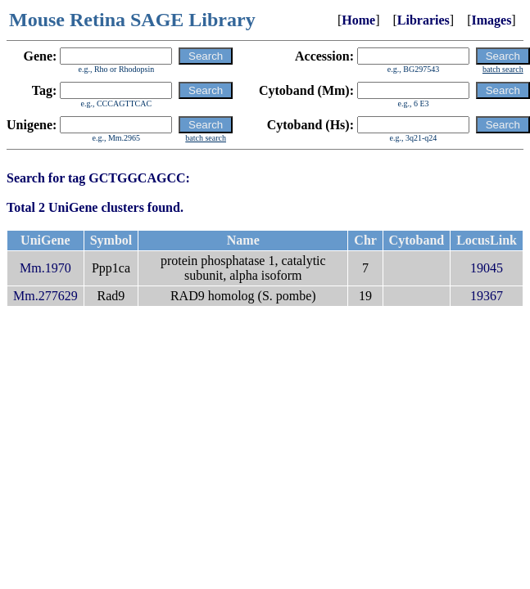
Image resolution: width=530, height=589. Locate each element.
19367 (486, 296)
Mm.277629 (45, 296)
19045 (486, 268)
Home (358, 20)
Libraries (423, 20)
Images (491, 20)
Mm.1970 (45, 268)
